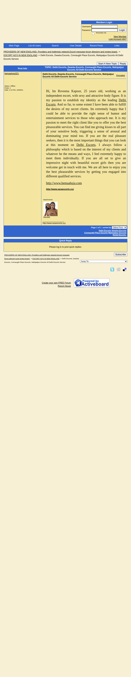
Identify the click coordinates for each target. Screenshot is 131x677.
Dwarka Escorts (119, 230)
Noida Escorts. (119, 235)
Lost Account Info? (118, 39)
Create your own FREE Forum (56, 283)
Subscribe (120, 254)
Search (55, 45)
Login (122, 30)
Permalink (120, 75)
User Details (76, 45)
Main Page (14, 45)
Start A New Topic (107, 63)
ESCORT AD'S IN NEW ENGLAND (20, 55)
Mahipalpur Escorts (117, 233)
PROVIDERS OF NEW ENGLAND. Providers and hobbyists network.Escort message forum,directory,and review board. (61, 52)
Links (116, 45)
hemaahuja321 (11, 73)
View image (46, 217)
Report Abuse (64, 286)
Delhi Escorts (105, 230)
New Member (120, 36)
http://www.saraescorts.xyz (60, 189)
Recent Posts (96, 45)
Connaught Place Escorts (96, 233)
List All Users (34, 45)
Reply (123, 63)
